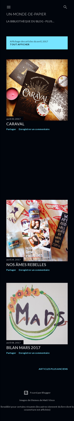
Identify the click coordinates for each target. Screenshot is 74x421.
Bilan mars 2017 (23, 347)
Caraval (15, 123)
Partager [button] (11, 129)
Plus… (49, 21)
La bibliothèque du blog (24, 21)
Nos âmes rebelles (26, 264)
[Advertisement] (37, 165)
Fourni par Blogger (37, 392)
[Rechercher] (65, 6)
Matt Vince (49, 400)
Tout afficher (19, 44)
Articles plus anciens (53, 368)
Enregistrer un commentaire (34, 129)
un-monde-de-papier (26, 14)
